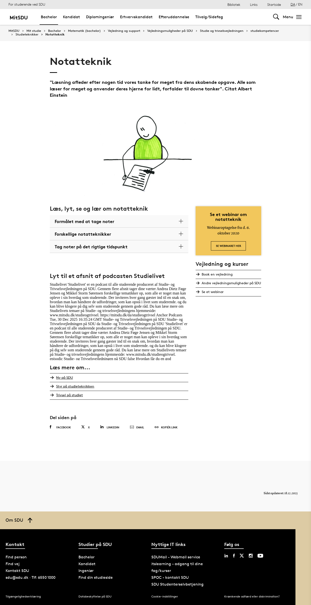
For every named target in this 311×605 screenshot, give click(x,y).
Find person (16, 557)
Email (137, 427)
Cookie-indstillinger (164, 596)
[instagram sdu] (251, 556)
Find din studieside (95, 577)
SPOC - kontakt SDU (170, 577)
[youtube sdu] (260, 556)
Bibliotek (233, 4)
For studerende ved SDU (27, 4)
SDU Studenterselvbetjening (177, 584)
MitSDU (14, 30)
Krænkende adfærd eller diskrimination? (252, 596)
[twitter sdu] (242, 556)
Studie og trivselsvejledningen (221, 31)
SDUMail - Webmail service (175, 557)
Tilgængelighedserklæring (23, 596)
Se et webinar (212, 292)
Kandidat (86, 564)
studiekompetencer (265, 31)
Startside (274, 4)
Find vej (13, 564)
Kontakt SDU (17, 570)
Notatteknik (55, 34)
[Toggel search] (276, 17)
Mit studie (33, 31)
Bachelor (54, 31)
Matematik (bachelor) (84, 31)
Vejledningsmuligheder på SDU (170, 31)
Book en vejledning (216, 274)
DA (293, 4)
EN (300, 4)
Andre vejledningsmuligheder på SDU (231, 283)
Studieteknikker (27, 34)
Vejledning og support (124, 31)
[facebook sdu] (234, 556)
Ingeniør (86, 570)
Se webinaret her (228, 246)
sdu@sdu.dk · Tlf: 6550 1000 (30, 577)
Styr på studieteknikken (75, 386)
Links (254, 4)
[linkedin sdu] (226, 556)
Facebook (60, 427)
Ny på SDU (64, 377)
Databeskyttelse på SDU (95, 596)
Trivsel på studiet (69, 395)
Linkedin (109, 427)
